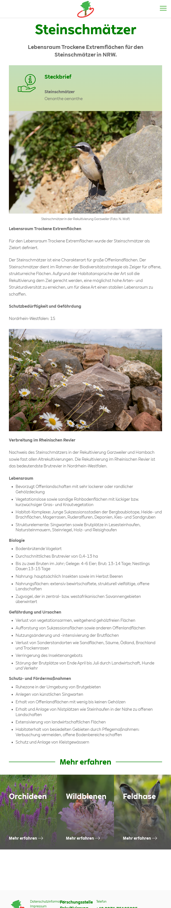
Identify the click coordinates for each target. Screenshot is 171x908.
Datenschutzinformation (47, 901)
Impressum (38, 906)
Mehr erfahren (23, 838)
